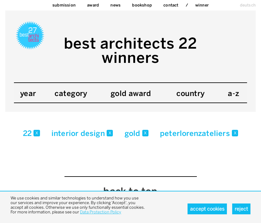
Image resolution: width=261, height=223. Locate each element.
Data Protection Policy (100, 212)
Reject (241, 209)
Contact (170, 5)
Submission (64, 5)
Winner (202, 5)
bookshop (142, 5)
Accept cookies (207, 209)
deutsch (248, 5)
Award (93, 5)
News (115, 5)
